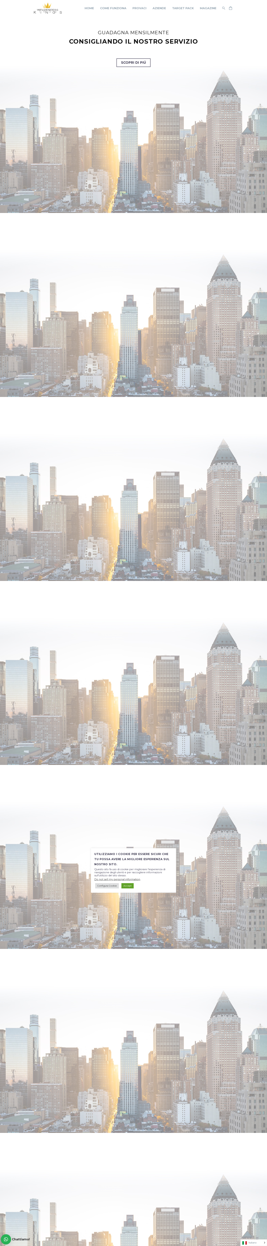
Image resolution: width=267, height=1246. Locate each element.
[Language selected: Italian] (253, 1242)
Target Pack (183, 8)
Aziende (159, 8)
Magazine (208, 8)
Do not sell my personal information (117, 879)
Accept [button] (127, 885)
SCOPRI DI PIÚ (133, 63)
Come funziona (113, 8)
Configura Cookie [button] (107, 885)
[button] (6, 1239)
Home (89, 8)
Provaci (139, 8)
